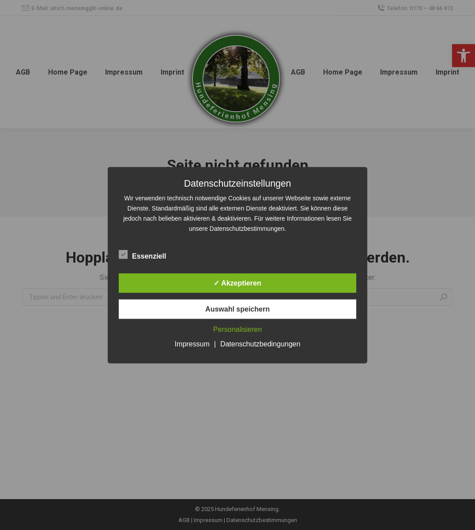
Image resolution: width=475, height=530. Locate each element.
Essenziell (142, 254)
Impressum (192, 343)
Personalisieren (237, 329)
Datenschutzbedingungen (260, 343)
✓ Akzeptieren (237, 282)
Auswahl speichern (237, 308)
